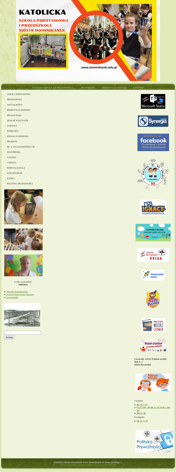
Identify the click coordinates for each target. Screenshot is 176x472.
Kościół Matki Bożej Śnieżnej (20, 294)
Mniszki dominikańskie (17, 291)
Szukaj (9, 337)
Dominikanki (12, 297)
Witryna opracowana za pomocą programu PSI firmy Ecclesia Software (88, 465)
